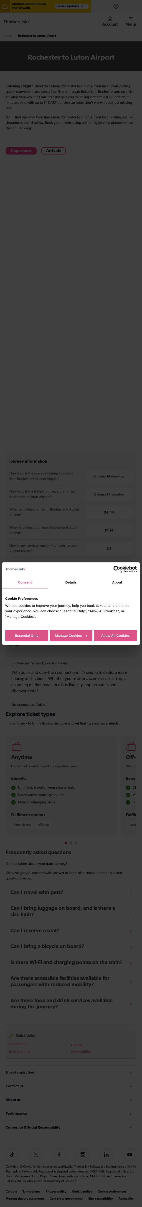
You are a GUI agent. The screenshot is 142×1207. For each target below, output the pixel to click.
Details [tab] (71, 582)
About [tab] (117, 582)
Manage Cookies (71, 635)
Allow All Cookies (115, 635)
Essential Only (26, 635)
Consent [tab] (25, 582)
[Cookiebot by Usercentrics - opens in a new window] (117, 569)
